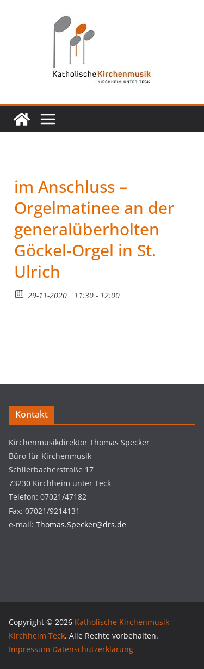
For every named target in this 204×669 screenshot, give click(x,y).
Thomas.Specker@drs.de (81, 524)
